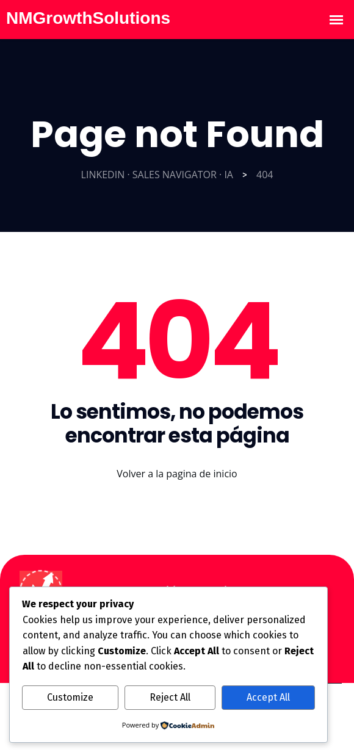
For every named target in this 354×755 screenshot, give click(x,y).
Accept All (268, 697)
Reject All (170, 697)
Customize (70, 697)
